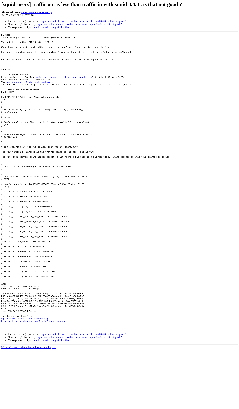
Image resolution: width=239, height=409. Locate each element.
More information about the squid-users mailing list (28, 406)
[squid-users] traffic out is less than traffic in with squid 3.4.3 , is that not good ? (83, 21)
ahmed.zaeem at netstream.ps (36, 12)
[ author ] (66, 27)
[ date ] (35, 27)
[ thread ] (44, 27)
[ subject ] (55, 27)
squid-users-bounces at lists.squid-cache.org (63, 85)
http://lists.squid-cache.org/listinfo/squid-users (33, 378)
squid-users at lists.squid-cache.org (29, 91)
